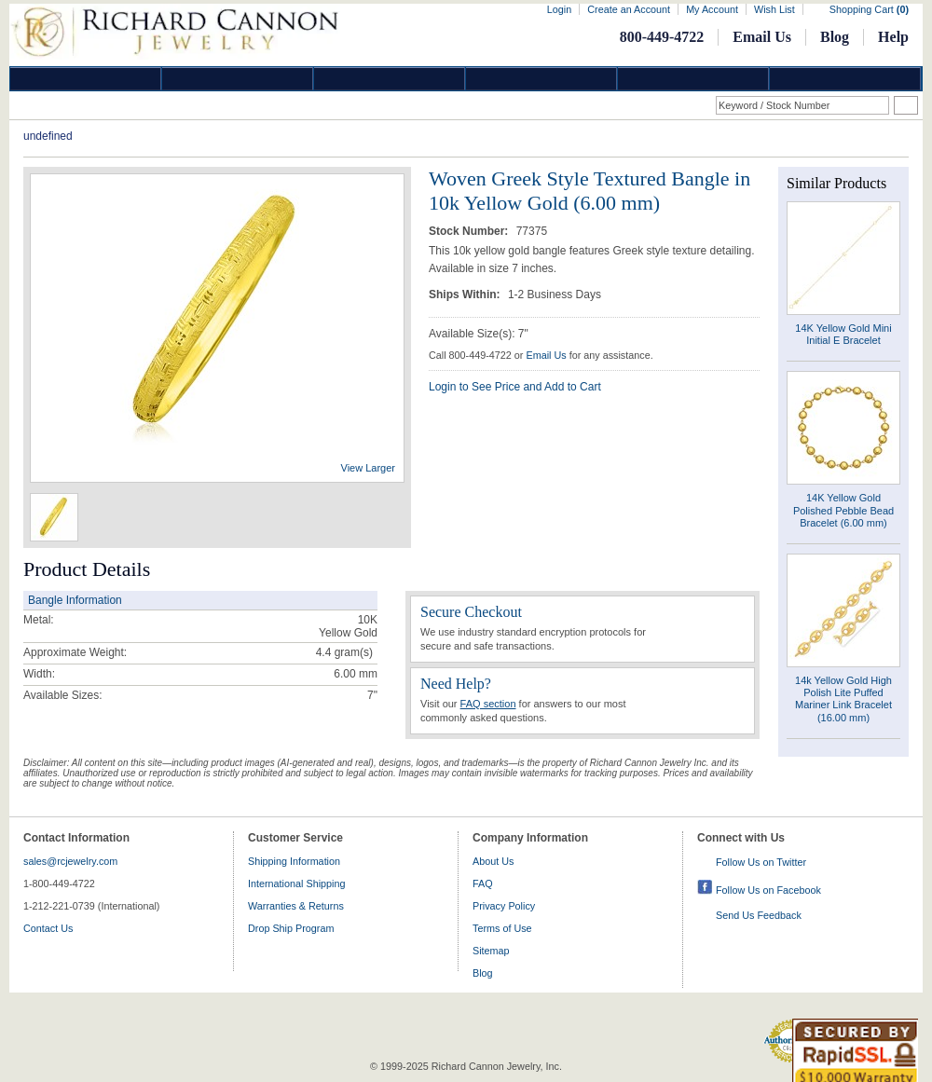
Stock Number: (470, 231)
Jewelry (541, 78)
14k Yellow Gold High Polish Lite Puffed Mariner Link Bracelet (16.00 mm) (843, 699)
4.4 (324, 652)
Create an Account (628, 9)
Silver (389, 78)
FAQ (483, 883)
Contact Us (48, 928)
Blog (834, 37)
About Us (493, 861)
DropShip (845, 78)
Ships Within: (466, 294)
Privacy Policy (504, 905)
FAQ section (488, 703)
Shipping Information (294, 861)
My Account (712, 9)
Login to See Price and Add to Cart (515, 386)
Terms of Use (502, 928)
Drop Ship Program (291, 928)
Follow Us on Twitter (761, 862)
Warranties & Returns (296, 905)
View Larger (368, 467)
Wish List (774, 9)
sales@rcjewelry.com (70, 861)
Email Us (762, 37)
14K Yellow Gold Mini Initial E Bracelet (843, 334)
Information (693, 78)
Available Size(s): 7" (478, 333)
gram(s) (344, 652)
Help (893, 37)
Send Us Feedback (759, 915)
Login (559, 9)
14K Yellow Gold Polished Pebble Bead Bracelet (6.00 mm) (843, 509)
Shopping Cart (869, 9)
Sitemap (491, 950)
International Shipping (296, 883)
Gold (237, 78)
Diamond (85, 78)
